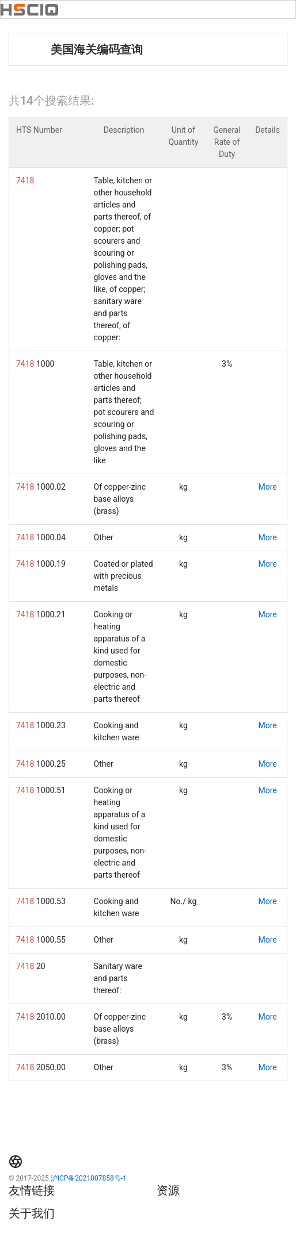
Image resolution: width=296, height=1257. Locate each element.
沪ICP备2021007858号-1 (89, 1178)
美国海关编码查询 (97, 49)
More (267, 486)
